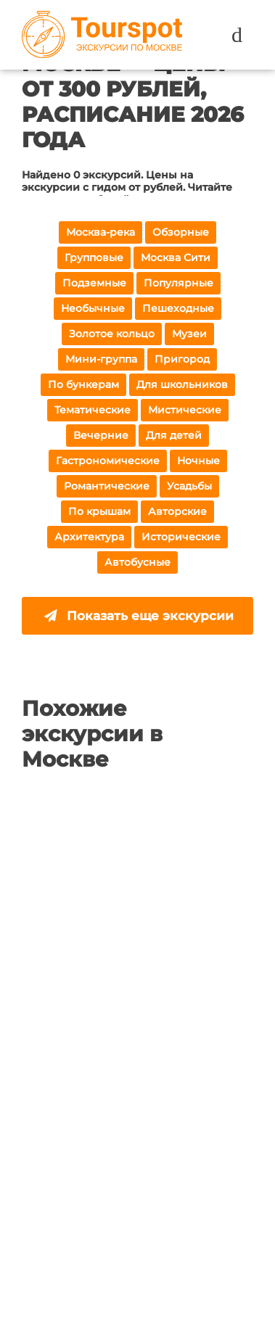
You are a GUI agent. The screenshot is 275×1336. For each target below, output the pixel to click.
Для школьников (182, 384)
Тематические (92, 409)
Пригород (182, 359)
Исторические (181, 536)
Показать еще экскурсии (139, 615)
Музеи (189, 333)
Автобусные (137, 562)
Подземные (94, 282)
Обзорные (180, 232)
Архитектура (89, 536)
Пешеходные (178, 308)
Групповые (94, 257)
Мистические (184, 409)
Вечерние (100, 435)
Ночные (198, 460)
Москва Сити (175, 257)
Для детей (174, 435)
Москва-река (100, 232)
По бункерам (83, 384)
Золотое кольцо (112, 333)
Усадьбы (189, 485)
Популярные (178, 282)
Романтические (106, 485)
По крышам (99, 511)
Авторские (177, 511)
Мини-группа (101, 359)
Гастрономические (108, 460)
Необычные (93, 308)
